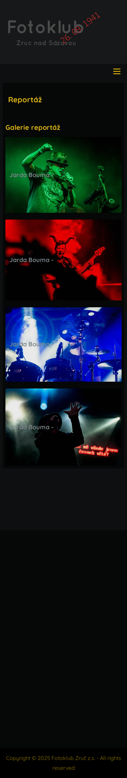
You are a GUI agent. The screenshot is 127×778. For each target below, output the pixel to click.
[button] (63, 175)
